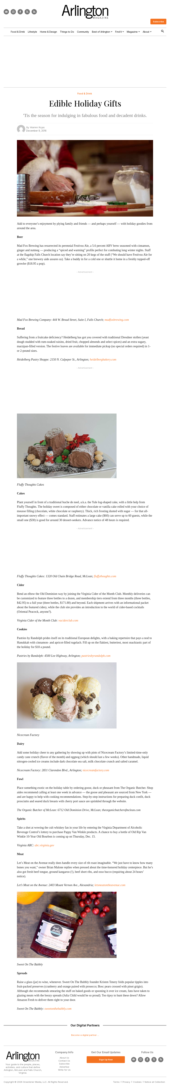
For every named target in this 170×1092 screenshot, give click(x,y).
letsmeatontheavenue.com (110, 885)
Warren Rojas (37, 127)
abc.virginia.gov (44, 845)
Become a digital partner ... (85, 1035)
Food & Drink (84, 93)
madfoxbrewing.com (117, 319)
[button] (162, 31)
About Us (64, 1057)
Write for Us (64, 1069)
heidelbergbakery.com (103, 359)
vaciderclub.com (68, 620)
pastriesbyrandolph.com (96, 655)
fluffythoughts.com (105, 576)
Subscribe (64, 1063)
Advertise (64, 1066)
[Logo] (85, 12)
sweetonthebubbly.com (57, 1008)
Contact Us (64, 1060)
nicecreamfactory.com (96, 770)
